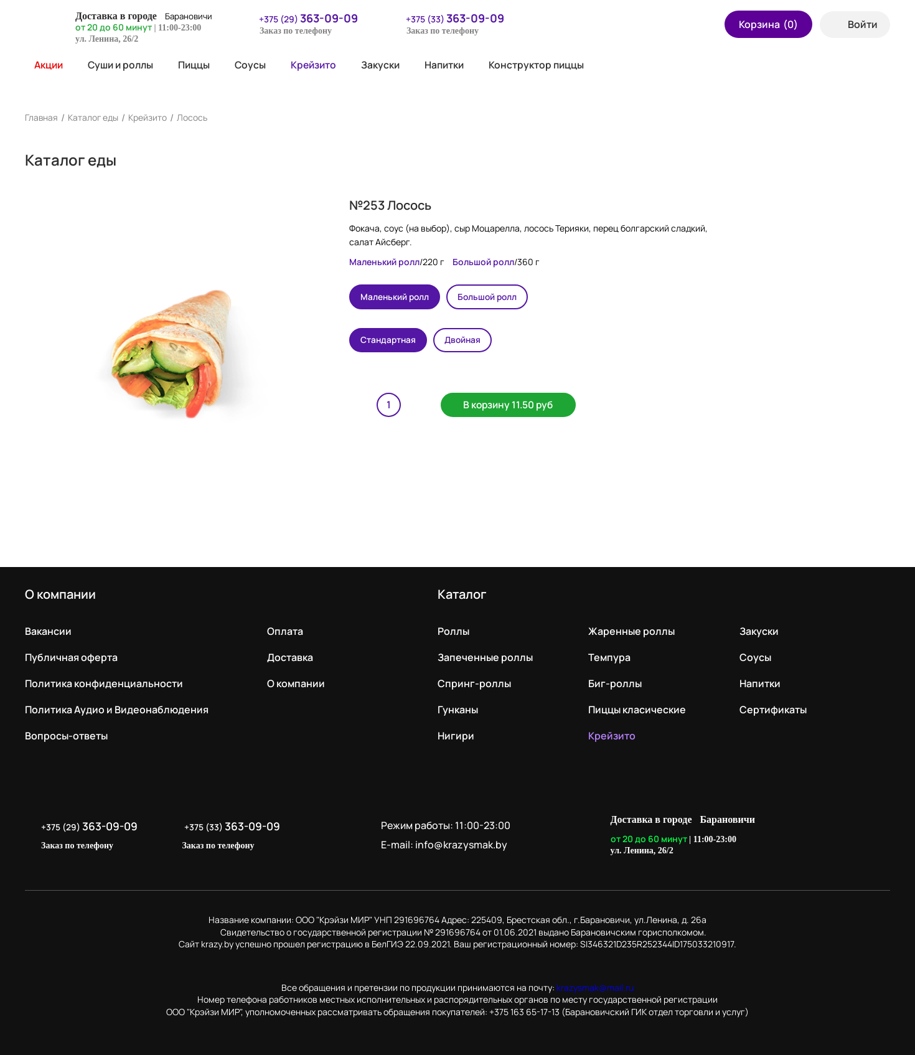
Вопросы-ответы (66, 736)
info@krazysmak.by (463, 844)
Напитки (453, 65)
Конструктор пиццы (547, 65)
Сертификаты (773, 709)
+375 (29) (300, 18)
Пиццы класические (637, 709)
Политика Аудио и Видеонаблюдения (117, 709)
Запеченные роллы (485, 657)
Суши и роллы (124, 65)
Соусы (256, 65)
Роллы (453, 631)
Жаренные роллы (631, 631)
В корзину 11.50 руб (512, 406)
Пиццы (199, 65)
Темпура (609, 657)
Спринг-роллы (474, 683)
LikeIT (876, 835)
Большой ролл (492, 296)
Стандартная (389, 340)
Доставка (290, 657)
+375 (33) (447, 18)
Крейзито (320, 65)
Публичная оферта (71, 657)
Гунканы (458, 709)
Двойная (467, 340)
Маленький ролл (396, 296)
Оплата (285, 631)
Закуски (388, 65)
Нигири (456, 736)
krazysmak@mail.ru (595, 987)
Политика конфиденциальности (104, 683)
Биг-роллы (615, 683)
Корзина (768, 24)
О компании (296, 683)
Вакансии (48, 631)
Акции (45, 65)
